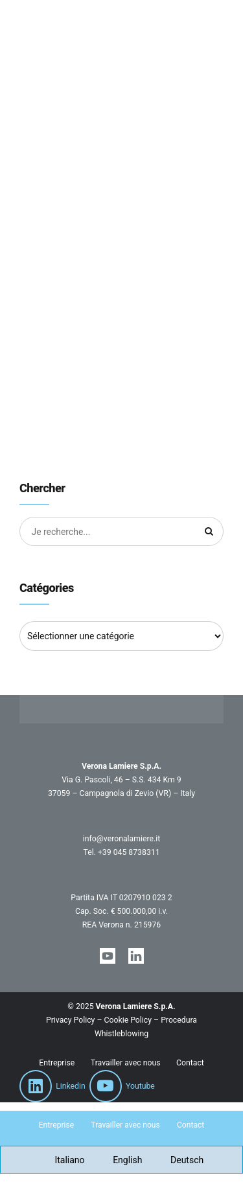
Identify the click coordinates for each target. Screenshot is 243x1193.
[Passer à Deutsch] (179, 1160)
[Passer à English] (120, 1160)
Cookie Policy (128, 1020)
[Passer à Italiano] (62, 1160)
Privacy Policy (70, 1020)
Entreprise (57, 1063)
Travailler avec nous (126, 1063)
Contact (190, 1063)
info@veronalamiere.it (121, 839)
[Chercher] (209, 531)
